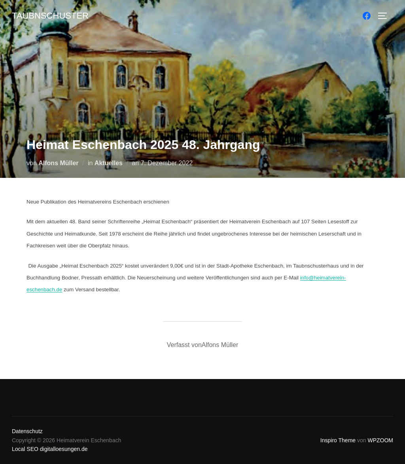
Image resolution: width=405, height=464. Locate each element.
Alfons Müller (58, 163)
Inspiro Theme (338, 440)
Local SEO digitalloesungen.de (49, 449)
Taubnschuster (50, 16)
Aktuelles (109, 163)
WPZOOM (380, 440)
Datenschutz (27, 431)
